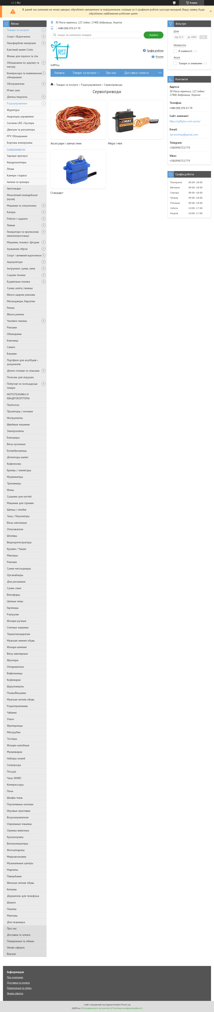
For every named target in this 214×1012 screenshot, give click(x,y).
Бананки (12, 353)
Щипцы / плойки (16, 509)
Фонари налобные (18, 745)
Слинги (11, 347)
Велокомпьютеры (17, 843)
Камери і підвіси (17, 175)
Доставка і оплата (136, 72)
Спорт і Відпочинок (18, 36)
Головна (59, 72)
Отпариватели (15, 667)
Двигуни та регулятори (21, 129)
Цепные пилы (15, 601)
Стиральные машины (19, 824)
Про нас (12, 928)
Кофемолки (14, 464)
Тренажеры (14, 483)
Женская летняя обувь (20, 883)
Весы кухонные (16, 444)
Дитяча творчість (17, 97)
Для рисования (16, 581)
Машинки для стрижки (20, 503)
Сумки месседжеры (19, 568)
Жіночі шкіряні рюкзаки (21, 294)
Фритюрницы (15, 725)
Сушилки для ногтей (19, 496)
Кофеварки (14, 680)
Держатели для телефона (23, 896)
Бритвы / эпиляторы (19, 470)
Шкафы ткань (15, 797)
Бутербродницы (17, 450)
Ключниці (12, 340)
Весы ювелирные (17, 653)
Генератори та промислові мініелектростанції (23, 234)
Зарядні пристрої (17, 156)
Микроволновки (16, 856)
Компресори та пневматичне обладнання (24, 75)
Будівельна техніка (18, 281)
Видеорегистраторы (19, 542)
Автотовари (14, 188)
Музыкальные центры (20, 863)
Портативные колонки (20, 804)
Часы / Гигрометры (18, 516)
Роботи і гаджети (17, 218)
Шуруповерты (15, 686)
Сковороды (14, 765)
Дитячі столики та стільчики (23, 370)
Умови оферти (16, 947)
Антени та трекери (18, 182)
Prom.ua (125, 1004)
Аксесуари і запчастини (66, 143)
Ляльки (11, 225)
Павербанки (14, 876)
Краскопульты (15, 837)
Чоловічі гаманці (17, 321)
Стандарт (57, 193)
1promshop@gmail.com (184, 134)
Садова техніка (16, 275)
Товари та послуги (18, 30)
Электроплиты (15, 431)
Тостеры (12, 739)
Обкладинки (14, 334)
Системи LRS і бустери (20, 123)
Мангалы (12, 915)
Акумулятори (15, 262)
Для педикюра (16, 922)
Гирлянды (12, 608)
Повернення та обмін (19, 988)
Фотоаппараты (16, 850)
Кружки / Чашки (16, 549)
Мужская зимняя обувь (21, 640)
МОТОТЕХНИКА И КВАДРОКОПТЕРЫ (18, 396)
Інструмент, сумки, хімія (21, 268)
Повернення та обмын (20, 941)
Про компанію (15, 977)
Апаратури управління (20, 116)
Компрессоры (15, 784)
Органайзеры (15, 575)
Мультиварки (14, 752)
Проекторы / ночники (20, 411)
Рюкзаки (12, 327)
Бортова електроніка (19, 142)
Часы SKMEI (14, 778)
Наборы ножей (16, 758)
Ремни (10, 308)
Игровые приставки (18, 811)
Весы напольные (17, 522)
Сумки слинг (14, 588)
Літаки (10, 169)
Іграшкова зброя (17, 249)
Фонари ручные (16, 621)
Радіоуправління (17, 103)
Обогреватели (15, 84)
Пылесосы (13, 405)
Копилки (12, 889)
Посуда (11, 771)
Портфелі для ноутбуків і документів (22, 362)
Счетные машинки (18, 627)
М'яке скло (13, 90)
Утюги (10, 719)
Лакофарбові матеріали (21, 43)
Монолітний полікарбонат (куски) (22, 197)
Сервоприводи (16, 149)
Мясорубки (13, 732)
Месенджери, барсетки (21, 301)
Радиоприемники (17, 706)
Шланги (11, 902)
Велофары (13, 594)
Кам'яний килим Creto (20, 49)
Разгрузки (13, 614)
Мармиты (12, 870)
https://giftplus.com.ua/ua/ (185, 121)
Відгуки (11, 954)
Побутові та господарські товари (22, 386)
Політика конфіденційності (127, 1008)
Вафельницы (14, 673)
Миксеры (12, 555)
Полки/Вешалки (16, 693)
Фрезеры (12, 660)
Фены (10, 490)
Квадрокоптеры (16, 162)
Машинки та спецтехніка (21, 205)
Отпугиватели (15, 529)
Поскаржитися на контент (96, 1008)
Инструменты (15, 418)
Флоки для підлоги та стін (22, 56)
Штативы (12, 536)
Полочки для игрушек (20, 377)
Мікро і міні (115, 143)
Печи (10, 791)
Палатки (11, 909)
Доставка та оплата (18, 935)
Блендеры (13, 437)
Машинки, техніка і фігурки (23, 242)
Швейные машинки (18, 424)
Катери (11, 212)
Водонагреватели (18, 817)
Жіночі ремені (15, 314)
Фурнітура (13, 110)
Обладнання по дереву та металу (23, 64)
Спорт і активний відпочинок (24, 255)
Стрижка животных (18, 830)
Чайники (12, 712)
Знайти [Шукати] (153, 35)
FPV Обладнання (17, 136)
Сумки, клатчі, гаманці (20, 288)
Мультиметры (15, 477)
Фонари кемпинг (17, 647)
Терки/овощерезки (18, 634)
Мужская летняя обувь (20, 699)
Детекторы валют (17, 457)
